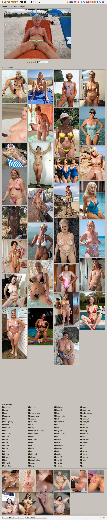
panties (84, 407)
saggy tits (84, 422)
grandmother (34, 460)
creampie (32, 422)
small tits (84, 433)
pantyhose (85, 410)
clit (30, 410)
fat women (33, 439)
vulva (83, 460)
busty (5, 460)
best (4, 431)
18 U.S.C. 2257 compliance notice (36, 518)
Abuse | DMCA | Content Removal (13, 518)
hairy (31, 466)
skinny (83, 431)
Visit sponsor (43, 62)
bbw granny (7, 422)
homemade (59, 416)
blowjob (6, 448)
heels (57, 413)
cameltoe (6, 466)
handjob (58, 410)
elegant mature (34, 433)
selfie (83, 425)
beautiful (6, 428)
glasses (32, 457)
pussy (83, 416)
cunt (31, 425)
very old (84, 457)
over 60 (58, 463)
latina (57, 425)
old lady (58, 448)
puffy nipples (86, 413)
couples (32, 419)
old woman (59, 445)
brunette (6, 457)
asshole (6, 416)
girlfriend (32, 454)
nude (57, 442)
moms (57, 439)
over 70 (58, 466)
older (57, 451)
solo (82, 436)
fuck (30, 445)
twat (82, 448)
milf (56, 436)
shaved (84, 428)
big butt (6, 463)
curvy (31, 428)
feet (30, 442)
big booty (6, 433)
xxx (82, 466)
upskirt (83, 451)
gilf (30, 451)
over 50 (58, 460)
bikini (5, 439)
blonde (5, 445)
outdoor (58, 454)
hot (56, 419)
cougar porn (33, 416)
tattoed (83, 442)
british (5, 454)
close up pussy (34, 413)
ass (4, 413)
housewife (59, 422)
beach (5, 425)
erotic (31, 436)
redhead (84, 419)
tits (82, 445)
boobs (5, 451)
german (32, 448)
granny (31, 463)
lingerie (58, 431)
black (5, 442)
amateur (6, 407)
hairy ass (58, 407)
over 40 (58, 457)
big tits (5, 436)
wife (82, 463)
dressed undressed (36, 431)
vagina (83, 454)
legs (56, 428)
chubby (32, 407)
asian (5, 410)
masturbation (60, 433)
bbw (4, 419)
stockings (84, 439)
